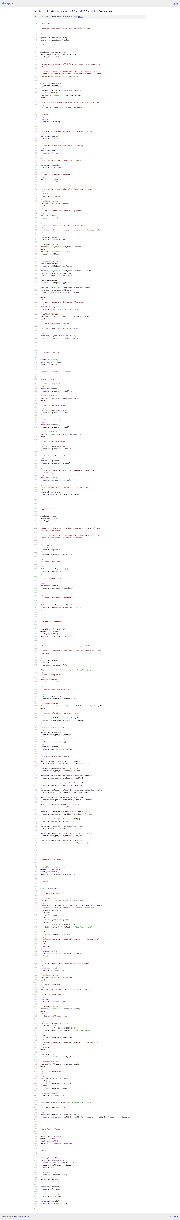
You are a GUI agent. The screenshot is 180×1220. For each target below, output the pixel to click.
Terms (26, 1216)
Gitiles (14, 1216)
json (176, 1216)
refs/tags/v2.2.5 (77, 11)
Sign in (175, 4)
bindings (94, 11)
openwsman (62, 11)
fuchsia (37, 11)
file (81, 17)
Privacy (20, 1216)
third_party (48, 11)
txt (170, 1216)
